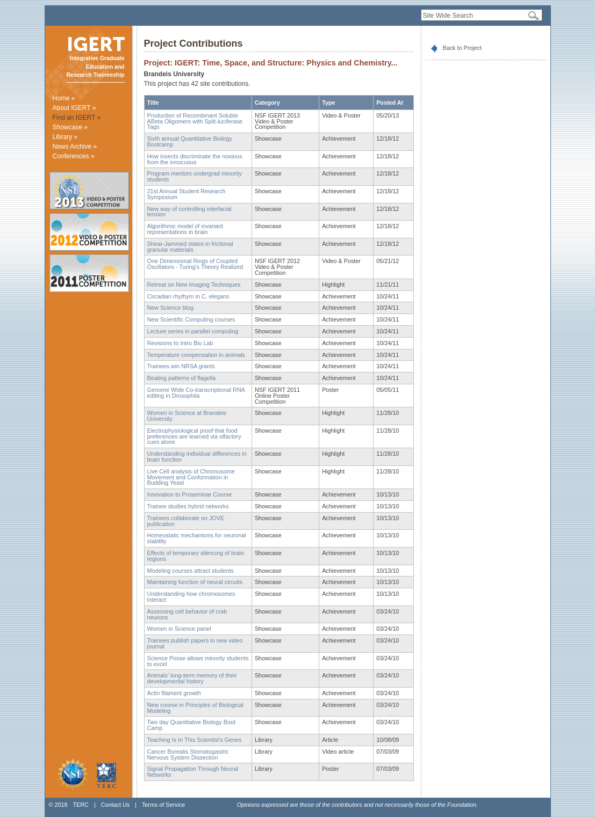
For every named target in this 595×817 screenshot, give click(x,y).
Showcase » (70, 127)
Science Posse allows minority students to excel (198, 661)
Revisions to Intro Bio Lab (180, 343)
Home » (64, 98)
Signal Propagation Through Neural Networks (192, 771)
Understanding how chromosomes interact (191, 596)
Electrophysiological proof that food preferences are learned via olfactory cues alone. (194, 436)
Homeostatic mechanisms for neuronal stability (196, 538)
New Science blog (170, 307)
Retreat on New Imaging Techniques (194, 284)
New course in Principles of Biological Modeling (195, 708)
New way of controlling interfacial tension (189, 212)
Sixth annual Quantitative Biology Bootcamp (189, 141)
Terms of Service (163, 804)
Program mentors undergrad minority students (194, 176)
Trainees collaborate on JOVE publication (186, 521)
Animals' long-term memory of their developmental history (192, 678)
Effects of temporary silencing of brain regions (195, 556)
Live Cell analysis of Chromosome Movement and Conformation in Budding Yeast (191, 477)
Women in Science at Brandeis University (186, 416)
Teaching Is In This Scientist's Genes (194, 739)
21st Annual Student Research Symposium (186, 194)
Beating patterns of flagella (181, 378)
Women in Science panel (179, 628)
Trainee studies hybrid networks (188, 506)
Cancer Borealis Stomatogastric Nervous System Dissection (188, 754)
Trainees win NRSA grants (181, 366)
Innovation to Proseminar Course (189, 494)
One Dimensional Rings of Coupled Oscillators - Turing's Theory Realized (195, 264)
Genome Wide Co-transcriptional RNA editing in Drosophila (196, 392)
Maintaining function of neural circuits (195, 582)
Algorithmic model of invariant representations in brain (185, 229)
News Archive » (75, 146)
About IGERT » (74, 108)
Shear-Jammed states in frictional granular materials (190, 246)
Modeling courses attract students (190, 570)
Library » (65, 137)
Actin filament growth (174, 693)
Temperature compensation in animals (196, 355)
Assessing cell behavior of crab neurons (187, 614)
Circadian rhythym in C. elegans (188, 296)
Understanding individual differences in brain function (197, 456)
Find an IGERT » (77, 117)
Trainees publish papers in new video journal (195, 643)
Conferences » (74, 156)
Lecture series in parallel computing (193, 331)
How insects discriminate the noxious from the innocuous (194, 159)
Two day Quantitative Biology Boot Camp (191, 725)
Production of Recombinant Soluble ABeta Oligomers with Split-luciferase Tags (195, 121)
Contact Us (115, 804)
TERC (80, 804)
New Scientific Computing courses (191, 319)
